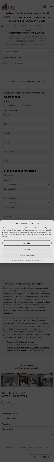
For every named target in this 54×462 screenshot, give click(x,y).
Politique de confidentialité (33, 260)
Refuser (27, 249)
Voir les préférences (27, 256)
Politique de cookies (18, 260)
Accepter (27, 243)
